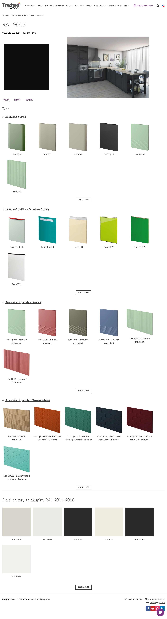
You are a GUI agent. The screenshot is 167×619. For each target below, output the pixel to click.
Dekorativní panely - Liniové (23, 302)
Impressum (45, 599)
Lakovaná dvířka (15, 116)
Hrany (17, 100)
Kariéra (153, 603)
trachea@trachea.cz (156, 599)
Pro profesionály (19, 15)
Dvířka (31, 15)
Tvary (6, 100)
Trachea (5, 15)
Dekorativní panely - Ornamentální (27, 400)
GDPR (162, 603)
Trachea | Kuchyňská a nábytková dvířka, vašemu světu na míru (11, 5)
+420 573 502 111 (135, 599)
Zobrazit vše (83, 200)
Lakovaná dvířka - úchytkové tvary (27, 209)
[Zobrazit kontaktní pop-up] (160, 612)
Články (29, 100)
